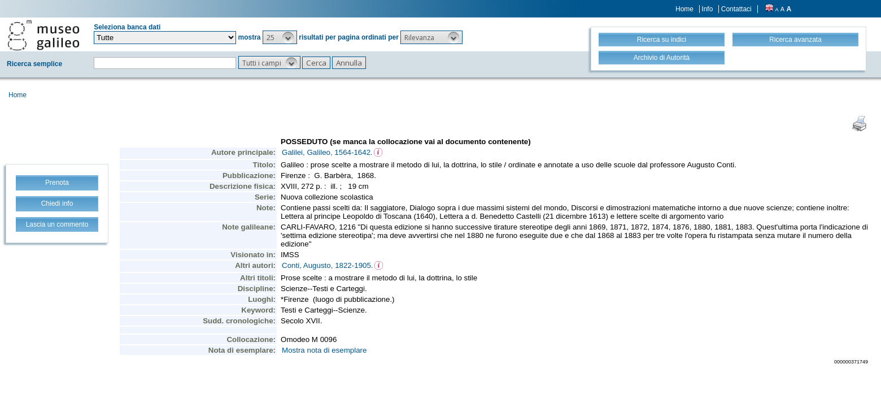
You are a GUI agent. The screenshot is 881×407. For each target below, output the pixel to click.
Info (707, 9)
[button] (280, 37)
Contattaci (736, 9)
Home (684, 9)
